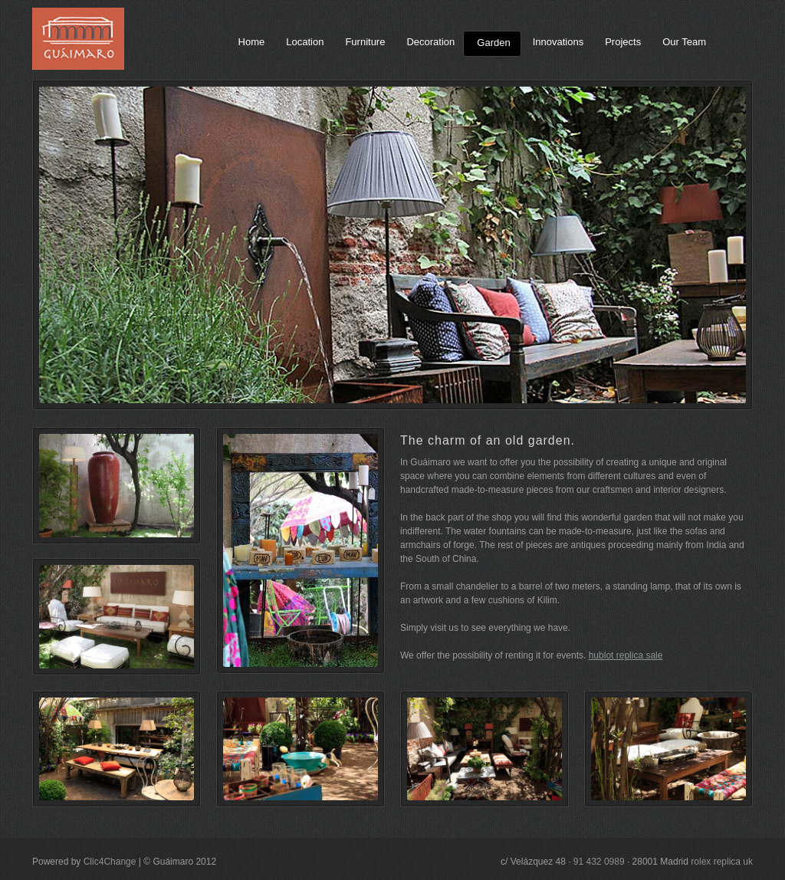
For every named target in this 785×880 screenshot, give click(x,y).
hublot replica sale (626, 655)
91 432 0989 (599, 861)
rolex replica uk (722, 861)
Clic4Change (110, 861)
